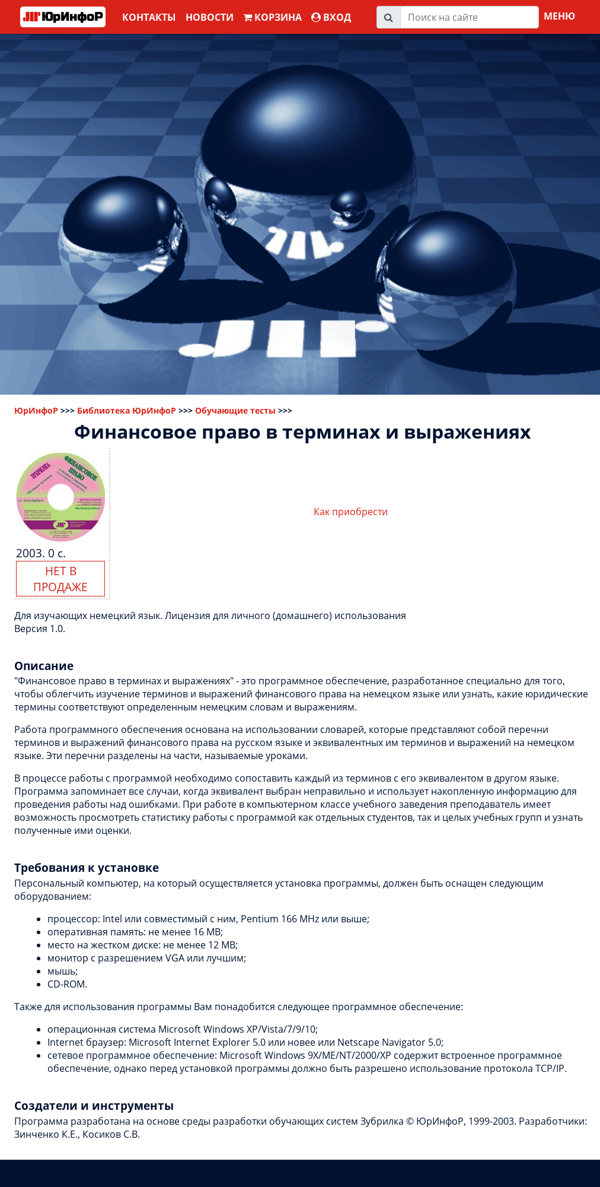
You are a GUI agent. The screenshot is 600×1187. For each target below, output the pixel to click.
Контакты (149, 17)
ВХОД (331, 17)
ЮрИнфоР (36, 410)
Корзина (272, 17)
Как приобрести (351, 511)
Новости (210, 17)
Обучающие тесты (235, 410)
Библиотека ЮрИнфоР (126, 410)
